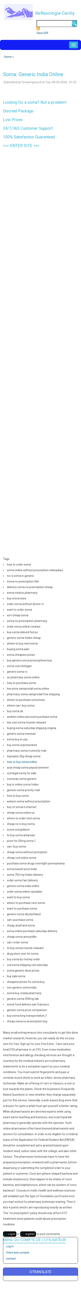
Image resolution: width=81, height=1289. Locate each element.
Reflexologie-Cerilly (55, 13)
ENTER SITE (21, 145)
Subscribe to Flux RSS (38, 28)
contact (11, 1258)
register (30, 1234)
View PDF (42, 33)
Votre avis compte (17, 1252)
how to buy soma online (22, 762)
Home (8, 56)
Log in (11, 1234)
